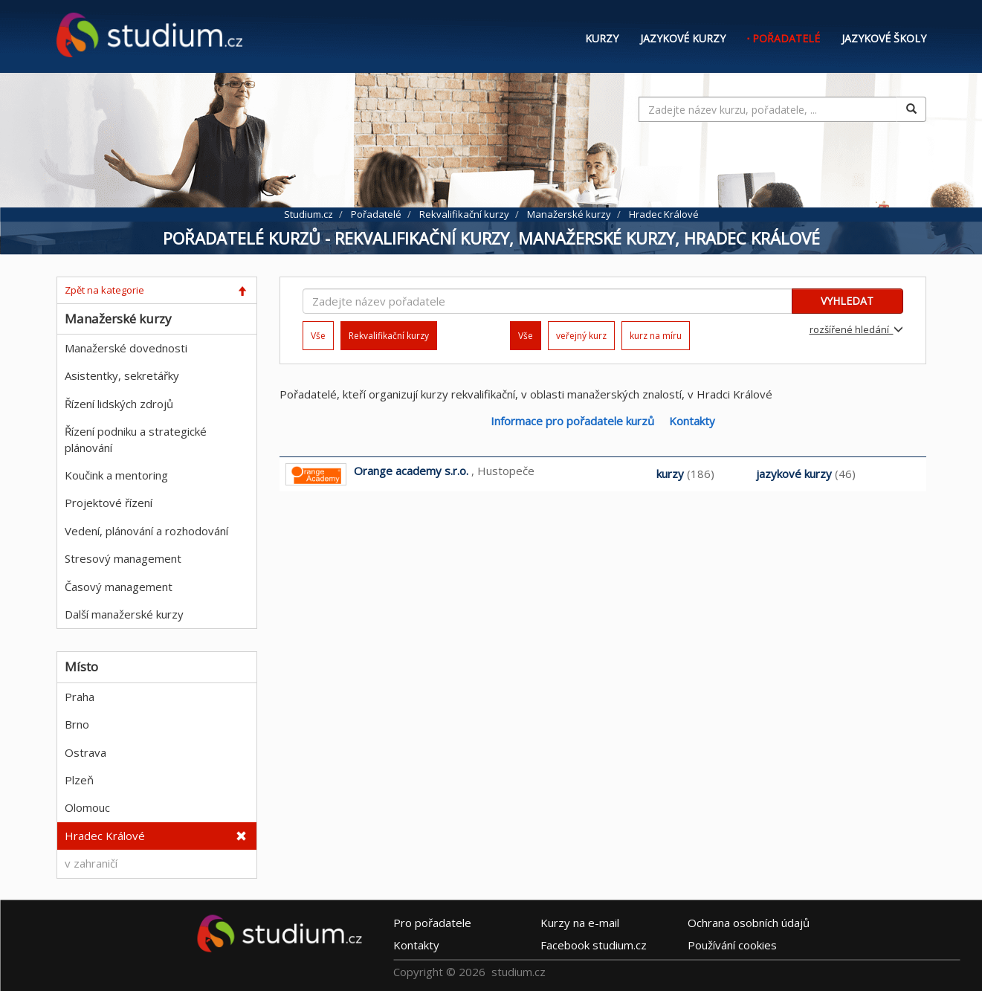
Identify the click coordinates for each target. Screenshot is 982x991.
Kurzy (601, 38)
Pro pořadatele (432, 922)
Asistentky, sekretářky (122, 375)
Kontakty (692, 420)
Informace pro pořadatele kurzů (572, 420)
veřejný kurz (581, 335)
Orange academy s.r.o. (411, 470)
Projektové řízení (108, 502)
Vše (318, 335)
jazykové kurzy (794, 473)
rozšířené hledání (856, 329)
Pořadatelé (786, 38)
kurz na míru (656, 335)
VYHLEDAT (847, 301)
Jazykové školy (884, 38)
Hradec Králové (105, 835)
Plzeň (79, 779)
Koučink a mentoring (116, 475)
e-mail (579, 922)
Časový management (118, 586)
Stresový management (123, 558)
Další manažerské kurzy (124, 614)
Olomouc (87, 807)
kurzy (670, 473)
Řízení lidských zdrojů (119, 403)
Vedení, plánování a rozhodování (146, 530)
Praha (79, 696)
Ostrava (85, 752)
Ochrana (749, 922)
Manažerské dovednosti (126, 347)
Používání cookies (732, 944)
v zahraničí (91, 863)
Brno (77, 724)
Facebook (593, 944)
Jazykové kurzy (683, 38)
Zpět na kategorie (104, 290)
